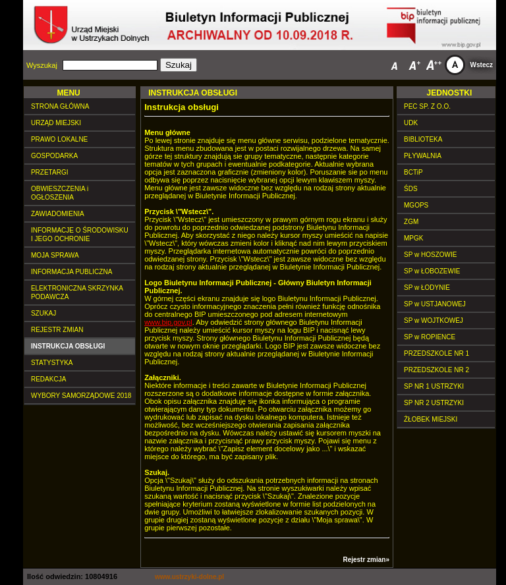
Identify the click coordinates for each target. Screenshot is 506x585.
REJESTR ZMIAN (57, 329)
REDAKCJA (48, 379)
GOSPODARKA (54, 155)
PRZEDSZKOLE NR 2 (436, 370)
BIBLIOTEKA (423, 139)
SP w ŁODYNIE (427, 287)
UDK (411, 122)
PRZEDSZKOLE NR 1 (436, 353)
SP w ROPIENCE (429, 337)
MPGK (413, 238)
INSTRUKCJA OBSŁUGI (68, 346)
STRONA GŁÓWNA (60, 106)
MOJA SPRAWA (55, 255)
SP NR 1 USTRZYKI (434, 386)
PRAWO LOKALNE (59, 139)
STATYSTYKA (52, 362)
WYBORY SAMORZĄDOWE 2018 (81, 395)
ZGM (411, 221)
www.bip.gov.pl (168, 322)
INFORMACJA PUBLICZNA (71, 271)
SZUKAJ (43, 313)
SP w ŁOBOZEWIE (432, 271)
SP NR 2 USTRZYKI (434, 402)
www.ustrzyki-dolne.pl (189, 576)
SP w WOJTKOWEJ (433, 320)
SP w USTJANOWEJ (435, 304)
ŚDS (411, 188)
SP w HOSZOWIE (430, 254)
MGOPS (416, 205)
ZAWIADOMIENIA (57, 213)
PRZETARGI (49, 172)
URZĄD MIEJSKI (56, 122)
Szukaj (178, 65)
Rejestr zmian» (366, 559)
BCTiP (413, 172)
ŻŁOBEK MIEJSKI (430, 419)
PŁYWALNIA (422, 155)
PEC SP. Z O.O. (427, 106)
